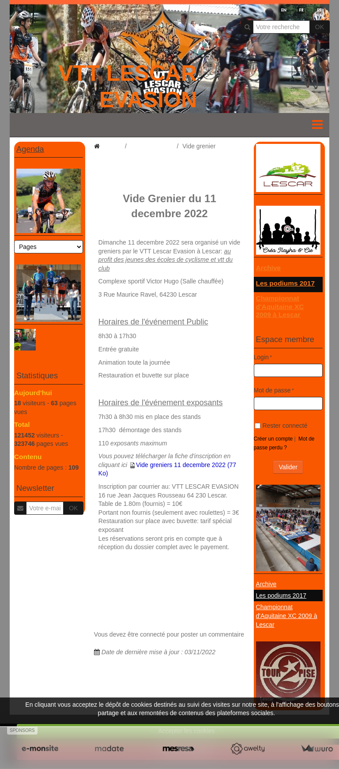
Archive (268, 267)
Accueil (111, 146)
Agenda (30, 149)
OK (319, 26)
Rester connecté (281, 425)
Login (261, 357)
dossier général (152, 146)
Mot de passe (272, 390)
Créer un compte (273, 439)
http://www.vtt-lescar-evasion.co (141, 560)
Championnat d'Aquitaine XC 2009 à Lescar (280, 306)
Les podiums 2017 (285, 283)
